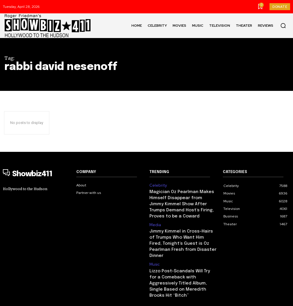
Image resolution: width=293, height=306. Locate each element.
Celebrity (157, 185)
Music (154, 244)
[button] (283, 26)
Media (154, 215)
